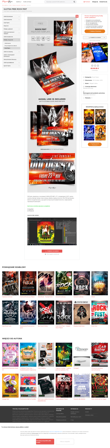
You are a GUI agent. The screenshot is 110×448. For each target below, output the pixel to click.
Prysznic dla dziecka (79, 399)
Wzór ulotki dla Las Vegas (98, 399)
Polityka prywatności (61, 420)
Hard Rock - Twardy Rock (45, 296)
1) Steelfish (30, 209)
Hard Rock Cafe (6, 326)
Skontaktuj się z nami (76, 416)
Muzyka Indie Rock (79, 326)
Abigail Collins (94, 83)
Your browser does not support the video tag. (95, 52)
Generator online (89, 415)
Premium (87, 1)
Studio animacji (27, 1)
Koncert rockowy (61, 296)
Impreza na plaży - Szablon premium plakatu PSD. (63, 369)
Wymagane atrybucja (52, 254)
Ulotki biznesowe (8, 16)
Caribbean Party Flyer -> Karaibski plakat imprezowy (28, 369)
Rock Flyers (95, 77)
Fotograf (76, 368)
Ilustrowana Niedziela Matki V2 (10, 369)
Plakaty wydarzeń (8, 29)
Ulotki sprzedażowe (9, 62)
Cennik (87, 412)
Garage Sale (5, 399)
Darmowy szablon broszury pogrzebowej (46, 399)
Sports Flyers (7, 65)
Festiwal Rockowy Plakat (27, 296)
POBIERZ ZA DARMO (52, 251)
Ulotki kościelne (8, 19)
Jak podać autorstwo (89, 94)
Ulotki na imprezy (8, 51)
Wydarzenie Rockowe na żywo (27, 326)
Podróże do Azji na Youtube (28, 399)
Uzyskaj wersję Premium (95, 144)
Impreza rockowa (7, 296)
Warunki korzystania (61, 416)
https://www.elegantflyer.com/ (55, 431)
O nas (72, 420)
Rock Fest (94, 326)
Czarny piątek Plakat (62, 399)
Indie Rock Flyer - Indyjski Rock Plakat (63, 326)
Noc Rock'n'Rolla (43, 326)
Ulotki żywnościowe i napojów (9, 32)
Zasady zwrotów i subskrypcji (75, 412)
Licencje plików (60, 413)
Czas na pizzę (42, 368)
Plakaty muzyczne (8, 39)
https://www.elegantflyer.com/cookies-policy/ (47, 433)
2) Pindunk (30, 211)
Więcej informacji (88, 88)
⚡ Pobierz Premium (95, 31)
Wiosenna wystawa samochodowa (97, 369)
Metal (93, 296)
